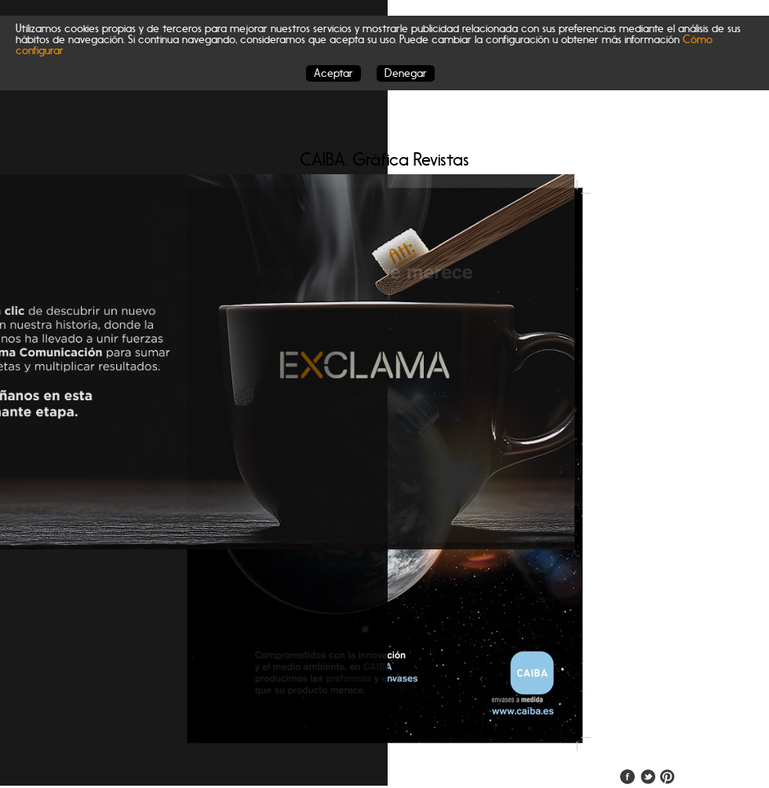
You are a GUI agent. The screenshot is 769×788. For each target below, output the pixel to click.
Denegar (405, 73)
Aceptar (333, 73)
